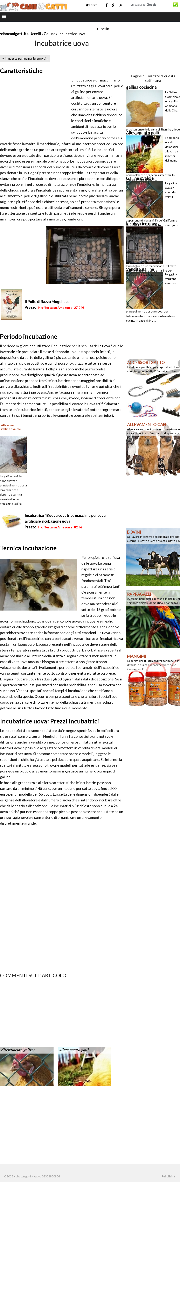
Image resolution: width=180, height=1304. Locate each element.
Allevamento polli (74, 1050)
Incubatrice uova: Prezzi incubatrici (49, 721)
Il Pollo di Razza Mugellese (47, 301)
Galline (49, 33)
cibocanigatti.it (14, 33)
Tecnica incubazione (28, 548)
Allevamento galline (18, 1050)
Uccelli (35, 33)
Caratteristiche (21, 70)
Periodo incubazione (28, 336)
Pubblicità (168, 1176)
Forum (91, 5)
